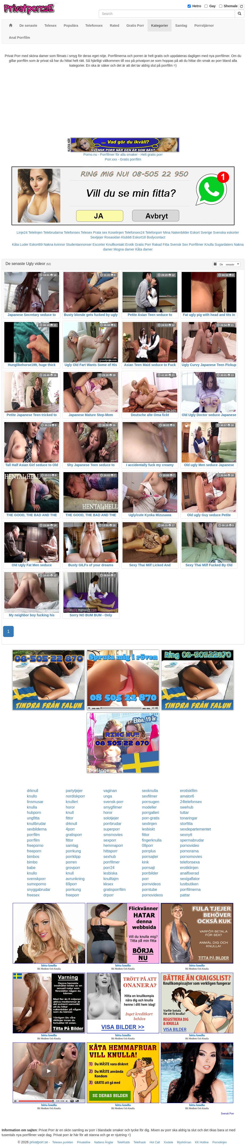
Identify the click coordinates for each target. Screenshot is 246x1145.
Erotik (129, 244)
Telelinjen (35, 232)
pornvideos (151, 884)
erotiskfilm (188, 791)
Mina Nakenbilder (176, 232)
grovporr (73, 868)
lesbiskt (148, 829)
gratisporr (74, 835)
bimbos (33, 857)
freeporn (34, 851)
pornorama (189, 851)
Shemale (231, 6)
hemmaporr (113, 845)
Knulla (209, 244)
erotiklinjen (189, 868)
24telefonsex (191, 802)
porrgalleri (150, 813)
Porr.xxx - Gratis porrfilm (123, 159)
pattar (185, 895)
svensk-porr (114, 802)
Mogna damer (123, 249)
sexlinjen (149, 824)
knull (70, 813)
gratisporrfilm (115, 890)
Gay (212, 6)
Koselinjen (116, 232)
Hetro (196, 6)
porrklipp (73, 857)
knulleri (72, 802)
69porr (71, 884)
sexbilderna (37, 829)
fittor (69, 818)
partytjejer (74, 791)
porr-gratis (151, 818)
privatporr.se (39, 1142)
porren (71, 862)
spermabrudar (192, 840)
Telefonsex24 (135, 232)
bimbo (32, 862)
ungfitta (33, 818)
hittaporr (111, 851)
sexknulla (150, 791)
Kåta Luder (20, 244)
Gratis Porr (143, 244)
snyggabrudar (38, 890)
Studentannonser (79, 244)
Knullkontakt (115, 244)
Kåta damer (144, 249)
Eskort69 (36, 244)
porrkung (73, 851)
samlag (72, 845)
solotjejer (111, 818)
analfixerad (189, 873)
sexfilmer (149, 796)
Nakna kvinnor (54, 244)
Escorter (98, 244)
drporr (109, 895)
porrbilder (150, 873)
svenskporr (36, 879)
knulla (32, 807)
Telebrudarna (53, 232)
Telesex (86, 232)
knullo (32, 796)
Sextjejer (96, 237)
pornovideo (189, 845)
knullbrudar (36, 824)
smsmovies (113, 835)
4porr (70, 829)
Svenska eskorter (226, 232)
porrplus (149, 851)
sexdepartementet (195, 829)
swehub (186, 807)
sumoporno (36, 884)
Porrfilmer (196, 244)
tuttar (184, 813)
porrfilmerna (190, 890)
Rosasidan (112, 237)
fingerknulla (152, 840)
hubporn (34, 813)
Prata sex (100, 232)
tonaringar (188, 818)
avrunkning (75, 879)
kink (145, 862)
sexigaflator (190, 879)
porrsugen (150, 802)
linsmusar (35, 802)
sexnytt (186, 835)
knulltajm (111, 879)
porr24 (109, 868)
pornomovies (191, 857)
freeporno (35, 845)
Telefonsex (72, 232)
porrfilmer (112, 862)
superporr (112, 829)
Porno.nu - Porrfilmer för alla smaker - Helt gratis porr (123, 154)
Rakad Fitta (160, 244)
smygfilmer (113, 807)
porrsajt (148, 868)
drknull (32, 791)
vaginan (110, 791)
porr (145, 879)
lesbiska (110, 873)
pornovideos (152, 895)
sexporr (110, 840)
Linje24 (22, 232)
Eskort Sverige (201, 232)
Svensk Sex (179, 244)
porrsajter (150, 857)
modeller (149, 807)
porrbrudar (113, 824)
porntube (149, 890)
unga (108, 796)
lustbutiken (189, 884)
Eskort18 (139, 237)
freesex (33, 895)
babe (31, 868)
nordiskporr (75, 796)
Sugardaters (224, 244)
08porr (147, 845)
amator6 (187, 796)
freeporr (72, 895)
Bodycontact (156, 237)
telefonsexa (190, 862)
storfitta (186, 824)
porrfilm (33, 835)
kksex (108, 884)
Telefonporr (153, 232)
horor (70, 807)
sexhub (110, 857)
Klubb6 (126, 237)
